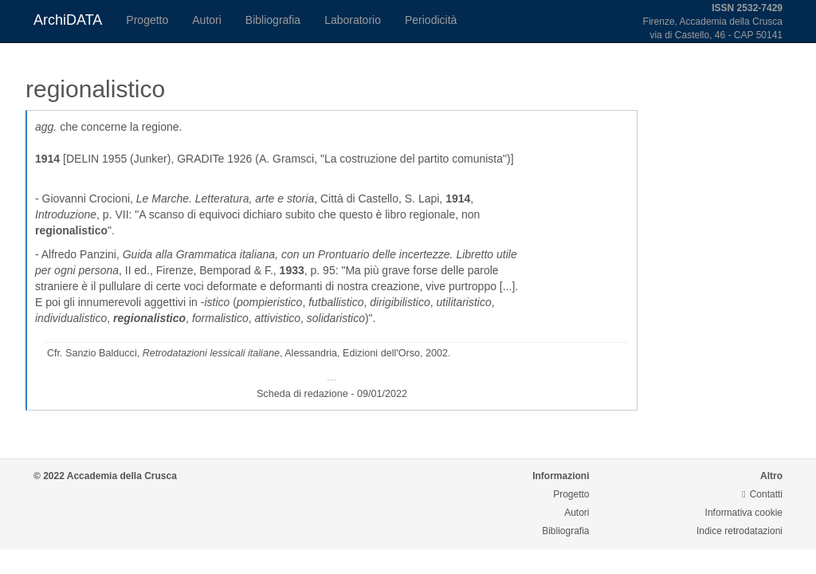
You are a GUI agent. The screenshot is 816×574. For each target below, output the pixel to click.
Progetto (147, 20)
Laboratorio (352, 20)
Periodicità (431, 20)
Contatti (762, 494)
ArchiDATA (67, 20)
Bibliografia (272, 20)
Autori (207, 20)
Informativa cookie (744, 512)
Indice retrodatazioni (739, 531)
